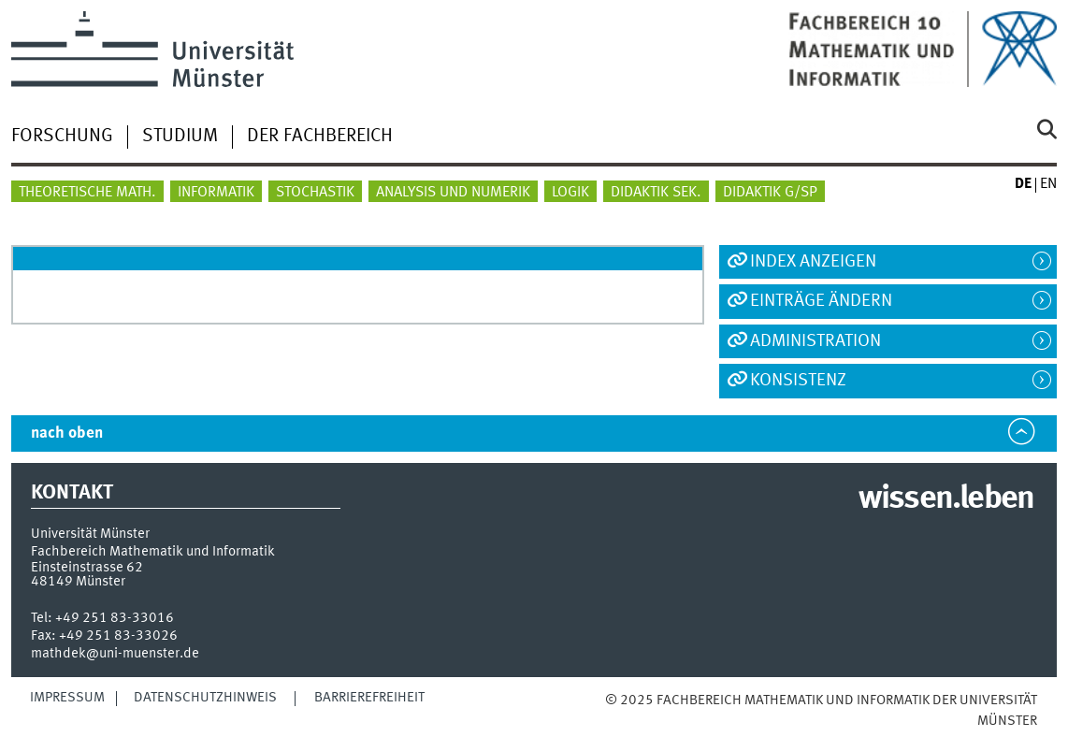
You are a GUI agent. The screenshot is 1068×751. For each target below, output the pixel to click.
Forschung (62, 136)
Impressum (67, 697)
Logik (570, 192)
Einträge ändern (821, 301)
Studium (180, 136)
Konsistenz (798, 380)
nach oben (67, 433)
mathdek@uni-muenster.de (115, 653)
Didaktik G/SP (770, 192)
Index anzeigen (813, 261)
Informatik (216, 192)
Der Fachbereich (320, 136)
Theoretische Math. (87, 192)
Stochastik (315, 192)
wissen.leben (946, 499)
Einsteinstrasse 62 (87, 567)
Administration (815, 341)
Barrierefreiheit (369, 697)
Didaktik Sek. (656, 192)
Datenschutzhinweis (205, 697)
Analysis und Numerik (453, 192)
